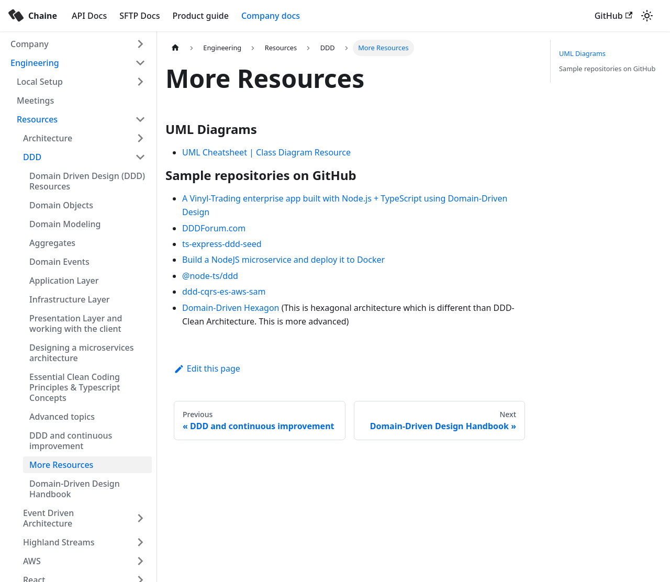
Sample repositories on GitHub (607, 68)
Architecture (47, 138)
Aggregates (52, 243)
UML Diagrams (582, 53)
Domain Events (59, 261)
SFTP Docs (139, 15)
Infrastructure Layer (69, 299)
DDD (32, 157)
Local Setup (40, 81)
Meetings (35, 100)
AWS (32, 561)
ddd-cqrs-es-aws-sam (223, 291)
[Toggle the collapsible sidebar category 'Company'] (140, 44)
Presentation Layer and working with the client (75, 323)
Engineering (34, 63)
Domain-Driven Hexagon (231, 308)
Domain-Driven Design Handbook (74, 489)
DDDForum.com (213, 228)
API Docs (89, 15)
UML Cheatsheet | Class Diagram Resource (266, 152)
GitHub (613, 15)
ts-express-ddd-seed (222, 244)
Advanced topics (62, 416)
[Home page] (175, 48)
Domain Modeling (64, 224)
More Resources (61, 465)
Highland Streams (58, 542)
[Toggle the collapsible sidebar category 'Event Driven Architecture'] (140, 518)
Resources (37, 119)
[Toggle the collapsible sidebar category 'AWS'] (140, 561)
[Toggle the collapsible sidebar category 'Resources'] (140, 119)
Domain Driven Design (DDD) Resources (87, 181)
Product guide (200, 15)
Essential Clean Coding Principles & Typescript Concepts (74, 387)
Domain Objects (61, 205)
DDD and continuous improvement (70, 441)
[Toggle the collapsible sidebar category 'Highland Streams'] (140, 542)
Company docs (270, 15)
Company (29, 44)
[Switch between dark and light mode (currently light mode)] (647, 15)
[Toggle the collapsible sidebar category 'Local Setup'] (140, 81)
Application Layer (63, 280)
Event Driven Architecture (48, 518)
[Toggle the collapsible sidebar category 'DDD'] (140, 157)
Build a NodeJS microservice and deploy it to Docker (283, 259)
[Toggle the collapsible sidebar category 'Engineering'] (140, 62)
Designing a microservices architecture (81, 353)
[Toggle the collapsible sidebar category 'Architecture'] (140, 138)
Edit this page (207, 368)
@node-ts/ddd (210, 276)
